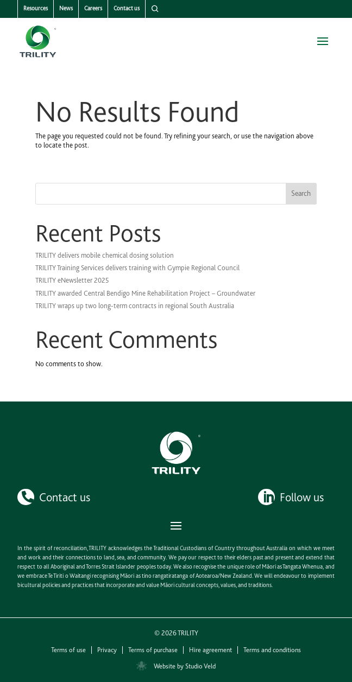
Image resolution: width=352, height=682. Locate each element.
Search (301, 193)
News (66, 8)
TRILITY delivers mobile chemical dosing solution (104, 255)
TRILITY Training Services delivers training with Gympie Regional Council (137, 268)
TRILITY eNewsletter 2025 (72, 280)
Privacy (107, 650)
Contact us (127, 8)
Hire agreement (210, 650)
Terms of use (68, 650)
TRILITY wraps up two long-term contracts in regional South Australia (134, 306)
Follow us (302, 497)
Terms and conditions (272, 650)
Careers (93, 8)
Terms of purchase (153, 650)
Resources (35, 8)
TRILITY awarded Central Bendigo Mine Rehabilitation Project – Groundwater (145, 293)
